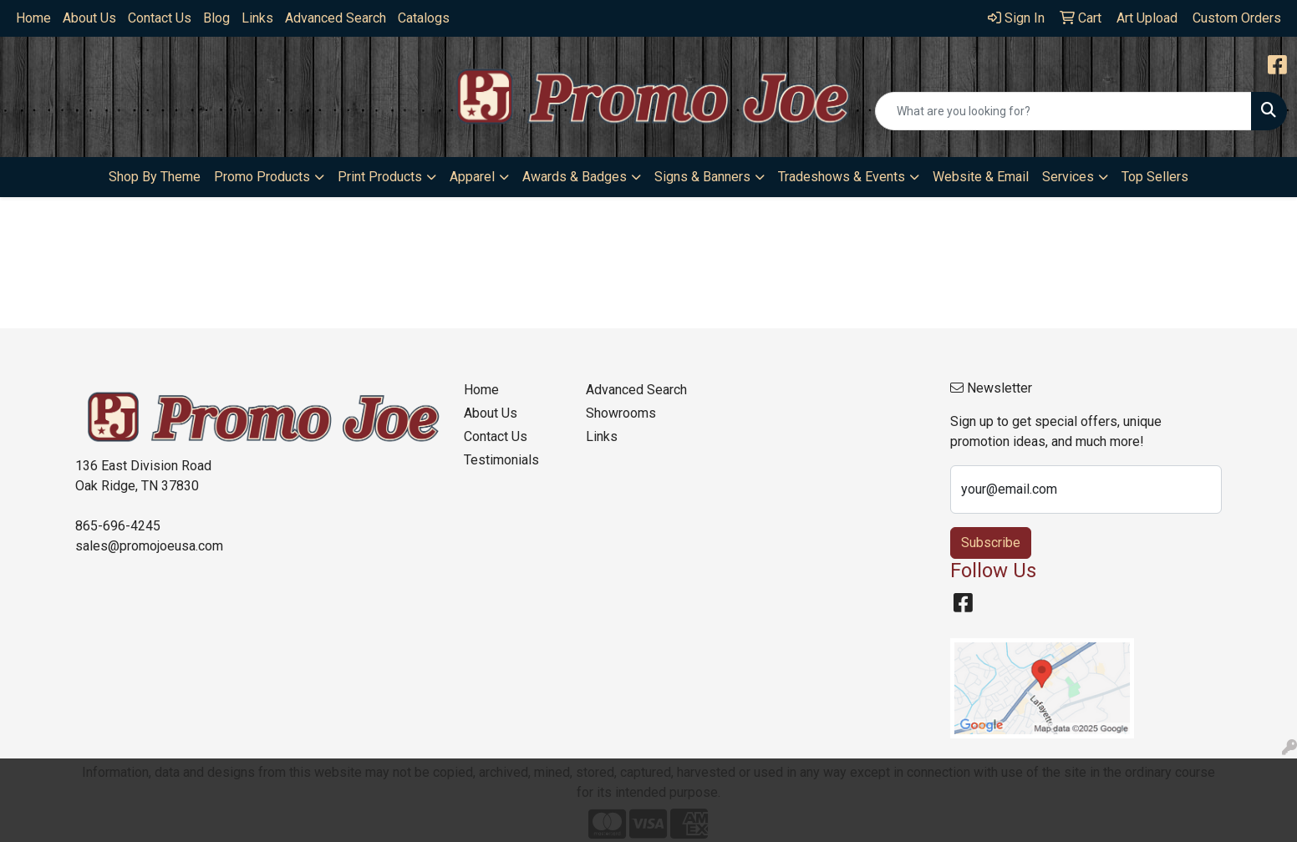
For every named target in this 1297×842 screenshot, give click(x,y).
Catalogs (424, 18)
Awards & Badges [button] (574, 177)
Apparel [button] (472, 177)
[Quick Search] (1063, 111)
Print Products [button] (380, 177)
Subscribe (990, 542)
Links (257, 18)
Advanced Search (335, 18)
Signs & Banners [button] (702, 177)
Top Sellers (1155, 177)
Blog (216, 18)
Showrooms (621, 413)
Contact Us (159, 18)
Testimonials (501, 460)
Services (1068, 177)
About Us (89, 18)
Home (33, 18)
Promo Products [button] (262, 177)
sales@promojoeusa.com (149, 546)
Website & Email (981, 177)
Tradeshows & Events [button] (841, 177)
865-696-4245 (117, 526)
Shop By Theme (155, 177)
